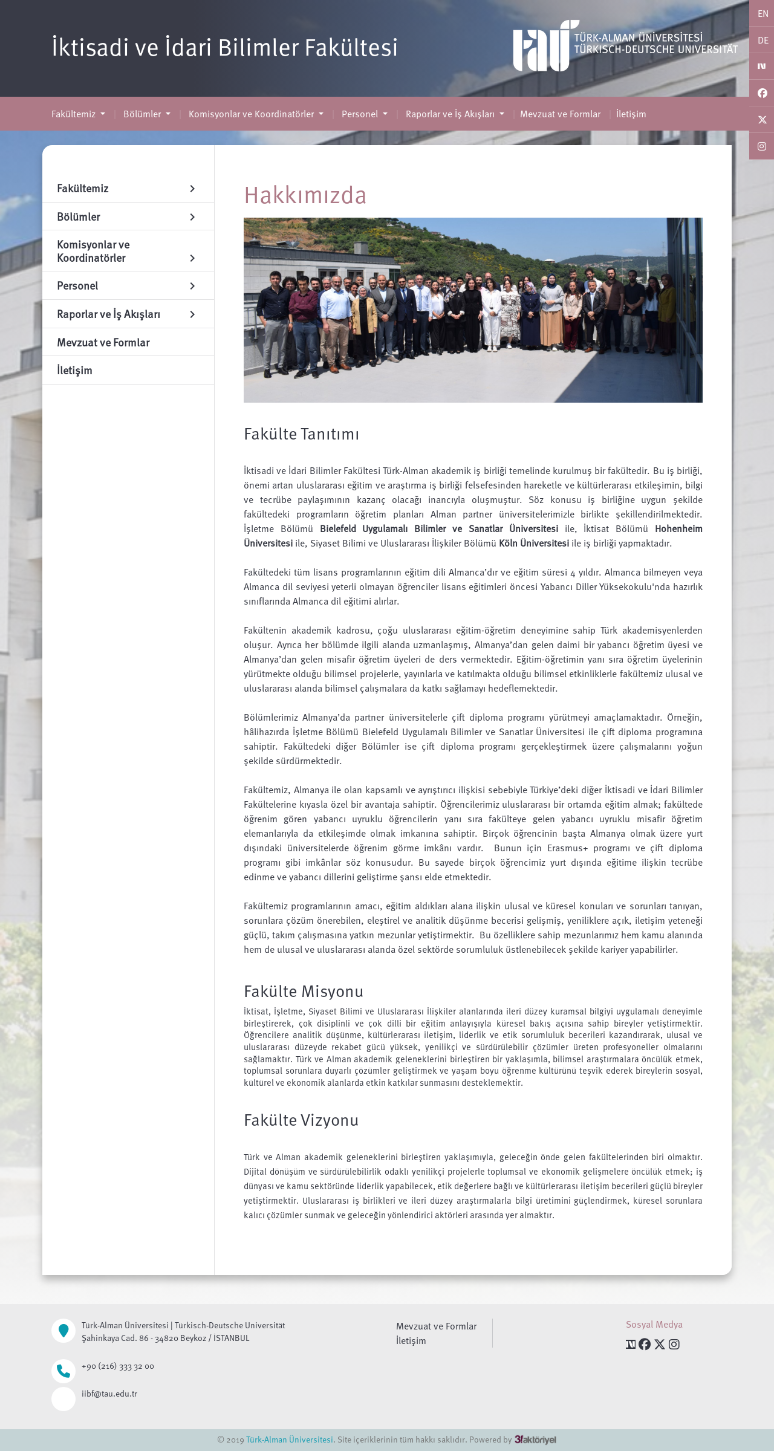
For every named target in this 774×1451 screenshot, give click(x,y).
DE (763, 40)
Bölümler (142, 113)
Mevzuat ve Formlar (560, 113)
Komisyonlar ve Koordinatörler (251, 113)
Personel (359, 113)
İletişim (631, 113)
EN (763, 13)
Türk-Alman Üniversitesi (289, 1439)
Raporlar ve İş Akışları (450, 113)
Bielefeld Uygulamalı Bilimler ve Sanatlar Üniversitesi (439, 528)
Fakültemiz (74, 113)
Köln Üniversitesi (534, 543)
